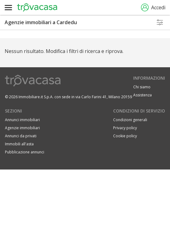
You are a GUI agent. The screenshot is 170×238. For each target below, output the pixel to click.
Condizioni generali (130, 119)
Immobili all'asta (19, 144)
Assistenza (142, 95)
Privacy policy (125, 127)
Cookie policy (125, 136)
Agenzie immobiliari (22, 127)
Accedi (153, 7)
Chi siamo (142, 87)
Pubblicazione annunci (24, 152)
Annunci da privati (20, 136)
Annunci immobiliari (22, 119)
